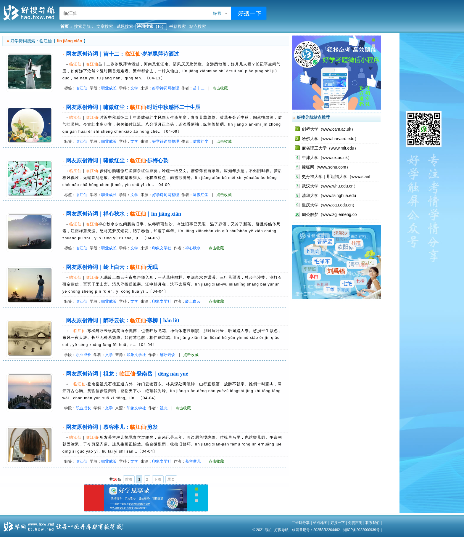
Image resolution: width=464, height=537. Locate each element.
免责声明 (355, 523)
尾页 (171, 479)
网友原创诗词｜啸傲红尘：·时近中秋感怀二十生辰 (133, 107)
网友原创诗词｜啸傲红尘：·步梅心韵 (117, 160)
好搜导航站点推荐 (313, 117)
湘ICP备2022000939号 (361, 530)
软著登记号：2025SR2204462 (316, 530)
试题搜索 (125, 26)
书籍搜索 (177, 26)
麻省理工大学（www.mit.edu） (330, 148)
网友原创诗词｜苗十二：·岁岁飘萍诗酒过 (122, 54)
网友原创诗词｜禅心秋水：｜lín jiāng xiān (123, 214)
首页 (129, 479)
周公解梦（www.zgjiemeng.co (329, 214)
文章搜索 (104, 26)
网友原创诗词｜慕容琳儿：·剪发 (112, 427)
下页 (158, 479)
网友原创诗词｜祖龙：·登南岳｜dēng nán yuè (127, 374)
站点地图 (320, 523)
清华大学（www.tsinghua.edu (329, 195)
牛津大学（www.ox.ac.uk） (327, 157)
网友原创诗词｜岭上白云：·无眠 (112, 267)
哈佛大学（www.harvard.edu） (330, 138)
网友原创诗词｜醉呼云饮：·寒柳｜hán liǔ (122, 320)
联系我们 (372, 523)
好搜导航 (281, 530)
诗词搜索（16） (151, 26)
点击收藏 (220, 88)
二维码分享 (301, 523)
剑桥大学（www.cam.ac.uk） (328, 129)
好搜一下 (338, 523)
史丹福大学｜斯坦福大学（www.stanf (336, 176)
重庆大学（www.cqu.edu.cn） (329, 205)
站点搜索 (197, 26)
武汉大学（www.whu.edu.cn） (330, 186)
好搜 (217, 13)
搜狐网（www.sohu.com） (326, 167)
